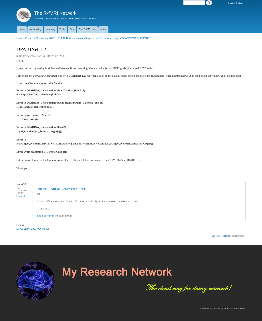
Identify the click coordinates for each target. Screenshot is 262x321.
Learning (50, 29)
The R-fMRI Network (55, 13)
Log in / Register (235, 3)
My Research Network (234, 308)
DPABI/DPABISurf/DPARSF (136, 38)
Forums (29, 38)
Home (22, 29)
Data (72, 29)
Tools (62, 29)
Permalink (20, 196)
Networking (35, 29)
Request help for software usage (102, 38)
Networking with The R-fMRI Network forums (59, 38)
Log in (40, 216)
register (50, 216)
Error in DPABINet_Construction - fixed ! (62, 189)
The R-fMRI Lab (87, 29)
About (103, 29)
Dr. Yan (216, 308)
